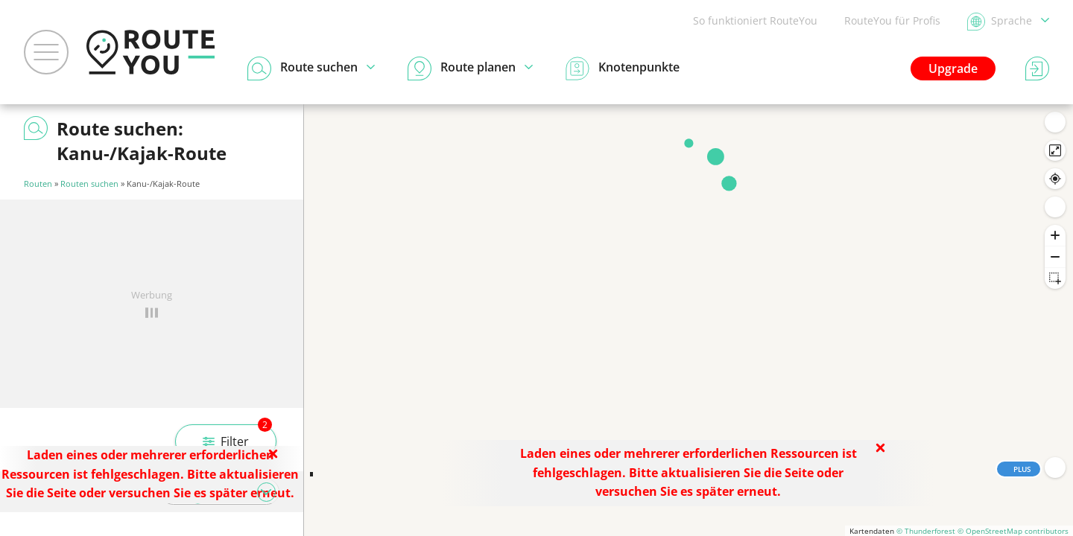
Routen (38, 183)
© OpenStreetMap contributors (1013, 531)
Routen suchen (89, 183)
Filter (237, 437)
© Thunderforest (925, 531)
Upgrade (953, 68)
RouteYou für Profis (892, 20)
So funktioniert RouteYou (755, 20)
